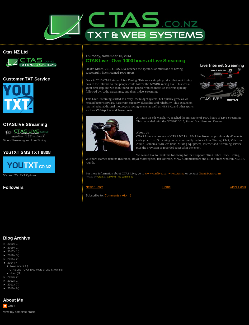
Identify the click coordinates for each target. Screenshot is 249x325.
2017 (10, 251)
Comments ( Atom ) (117, 195)
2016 (10, 255)
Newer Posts (94, 187)
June (13, 273)
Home (166, 187)
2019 (10, 247)
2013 (10, 276)
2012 (10, 280)
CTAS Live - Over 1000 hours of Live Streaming (135, 60)
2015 (10, 258)
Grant (11, 305)
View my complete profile (19, 312)
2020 (10, 243)
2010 (10, 288)
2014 (10, 262)
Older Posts (238, 187)
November (16, 266)
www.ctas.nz (176, 173)
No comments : (126, 176)
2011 (10, 284)
